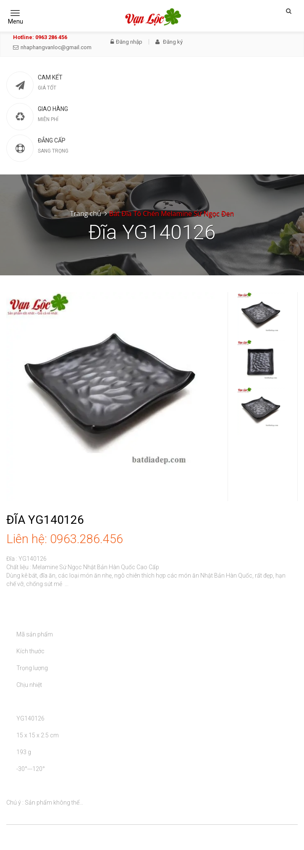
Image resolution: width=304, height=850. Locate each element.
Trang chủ (85, 213)
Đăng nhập (126, 42)
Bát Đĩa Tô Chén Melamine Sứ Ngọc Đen (171, 213)
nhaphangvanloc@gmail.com (52, 47)
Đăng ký (169, 42)
